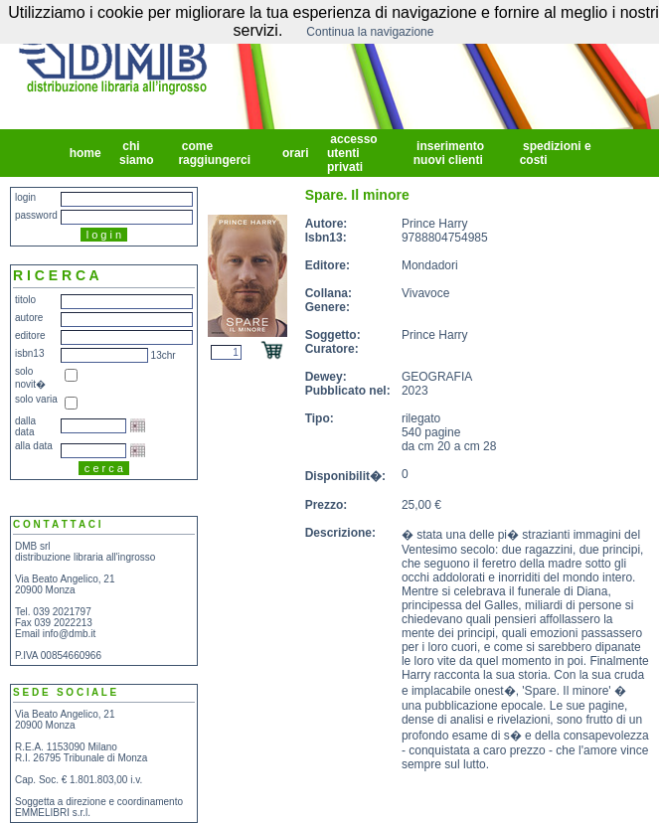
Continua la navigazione (369, 32)
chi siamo (138, 153)
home (85, 153)
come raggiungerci (215, 153)
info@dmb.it (69, 633)
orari (295, 153)
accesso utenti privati (352, 153)
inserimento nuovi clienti (449, 153)
